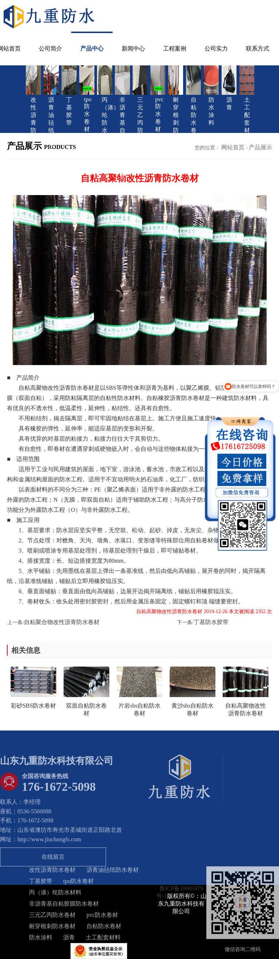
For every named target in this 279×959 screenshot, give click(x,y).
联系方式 (257, 48)
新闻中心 (133, 48)
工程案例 (174, 48)
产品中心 (92, 48)
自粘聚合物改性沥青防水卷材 (62, 622)
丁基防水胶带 (211, 622)
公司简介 (50, 48)
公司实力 (216, 48)
